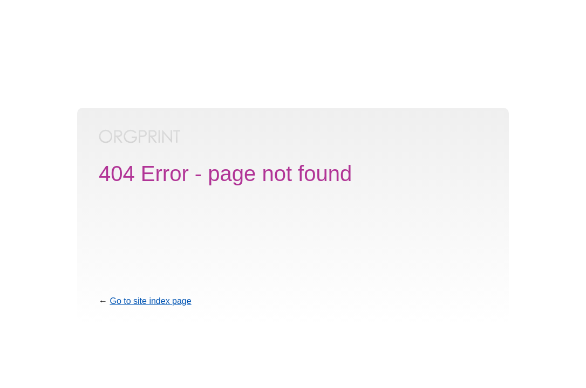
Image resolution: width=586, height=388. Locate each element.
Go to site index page (150, 301)
